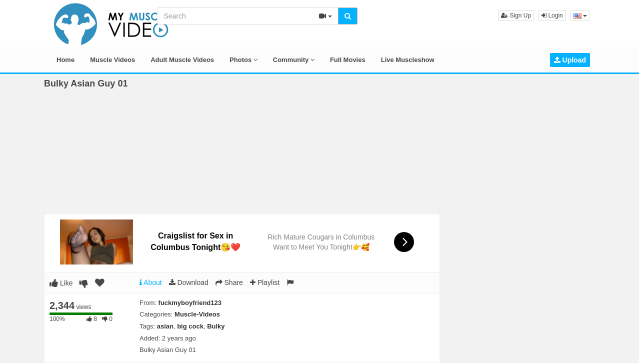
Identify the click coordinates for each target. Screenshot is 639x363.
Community (293, 60)
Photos (244, 60)
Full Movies (348, 60)
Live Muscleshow (407, 60)
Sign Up (516, 15)
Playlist (265, 282)
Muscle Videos (112, 60)
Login (552, 15)
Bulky (215, 326)
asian (165, 326)
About (151, 282)
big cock (190, 326)
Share (229, 282)
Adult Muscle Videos (182, 60)
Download (188, 282)
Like (61, 283)
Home (65, 60)
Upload (570, 60)
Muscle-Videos (197, 314)
